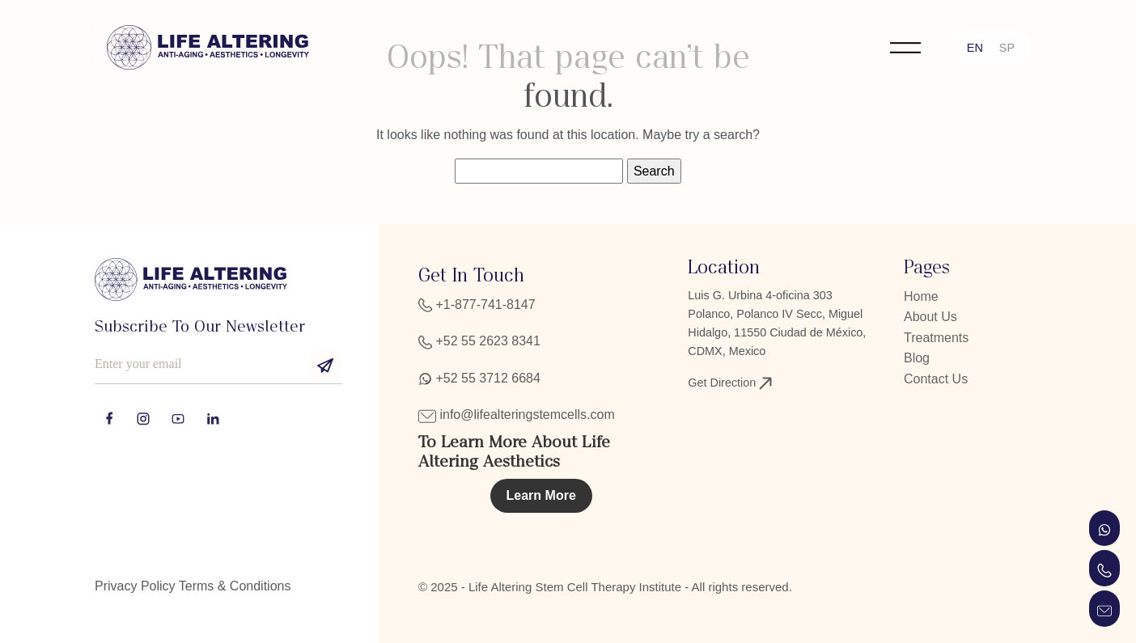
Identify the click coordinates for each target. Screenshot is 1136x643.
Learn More (541, 495)
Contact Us (936, 379)
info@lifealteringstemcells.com (516, 414)
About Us (930, 317)
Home (921, 296)
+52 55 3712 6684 (479, 378)
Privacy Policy (135, 586)
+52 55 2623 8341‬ (479, 341)
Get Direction (730, 383)
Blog (917, 358)
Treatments (936, 338)
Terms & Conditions (235, 586)
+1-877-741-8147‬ (477, 304)
